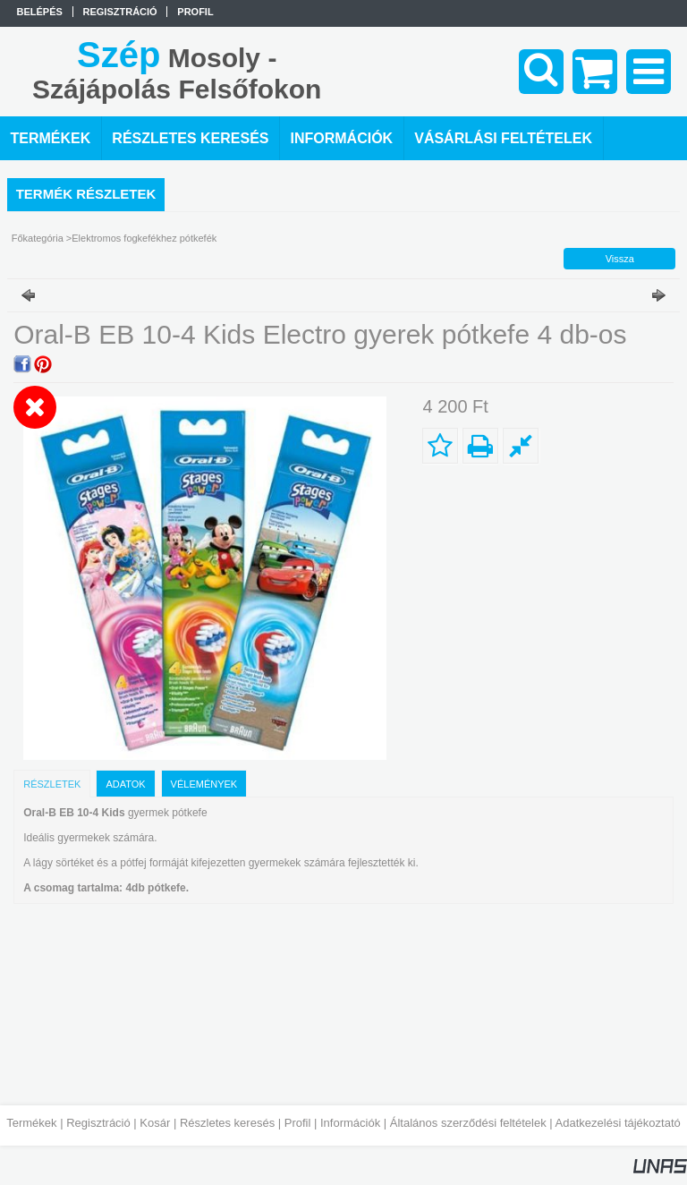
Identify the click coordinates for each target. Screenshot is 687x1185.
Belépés (40, 11)
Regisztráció (98, 1123)
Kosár (155, 1123)
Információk (350, 1123)
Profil (297, 1123)
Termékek (31, 1123)
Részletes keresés (227, 1123)
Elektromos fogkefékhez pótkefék (144, 238)
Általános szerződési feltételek (468, 1123)
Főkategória (38, 238)
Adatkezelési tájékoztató (618, 1123)
